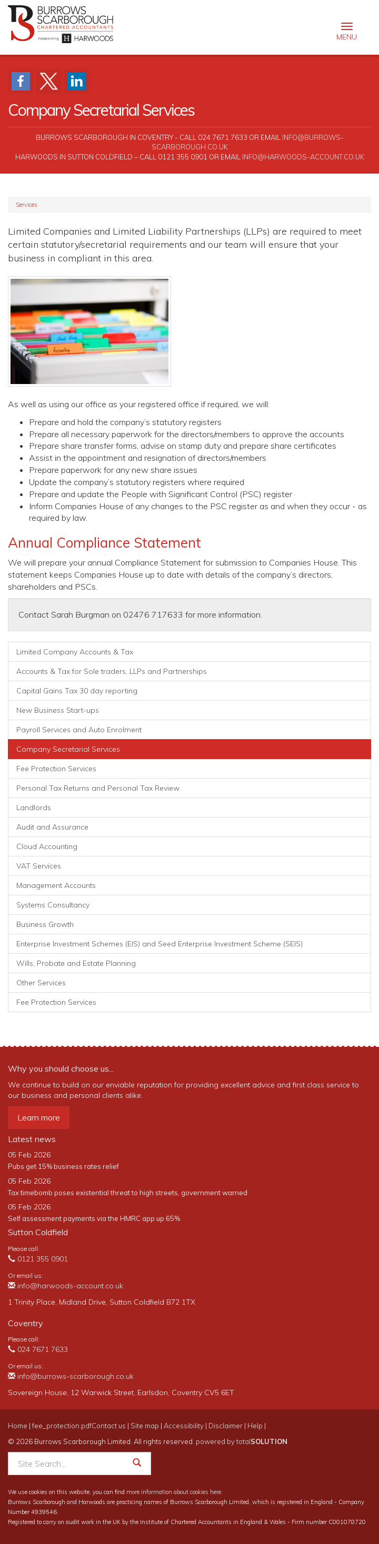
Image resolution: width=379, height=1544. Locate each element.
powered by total (241, 1441)
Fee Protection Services (56, 768)
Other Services (41, 982)
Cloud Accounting (46, 846)
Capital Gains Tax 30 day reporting (76, 690)
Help (255, 1425)
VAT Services (38, 866)
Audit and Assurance (52, 827)
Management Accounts (56, 885)
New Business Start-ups (57, 710)
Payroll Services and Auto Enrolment (79, 729)
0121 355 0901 (38, 1259)
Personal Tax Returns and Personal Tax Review (97, 788)
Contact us (109, 1425)
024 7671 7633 (38, 1349)
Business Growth (45, 924)
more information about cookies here (173, 1492)
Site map (145, 1425)
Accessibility (184, 1425)
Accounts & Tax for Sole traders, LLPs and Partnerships (111, 671)
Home (17, 1425)
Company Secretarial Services (68, 749)
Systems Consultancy (52, 905)
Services (26, 204)
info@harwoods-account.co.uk (303, 157)
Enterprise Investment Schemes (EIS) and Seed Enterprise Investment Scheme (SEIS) (159, 943)
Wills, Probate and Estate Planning (76, 963)
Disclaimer (225, 1425)
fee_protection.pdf (62, 1425)
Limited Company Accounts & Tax (74, 652)
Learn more (38, 1117)
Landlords (33, 807)
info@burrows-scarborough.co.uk (71, 1376)
